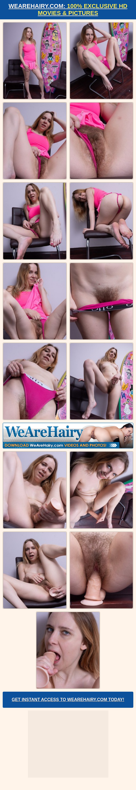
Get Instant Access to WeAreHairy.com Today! (68, 699)
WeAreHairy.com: (68, 9)
